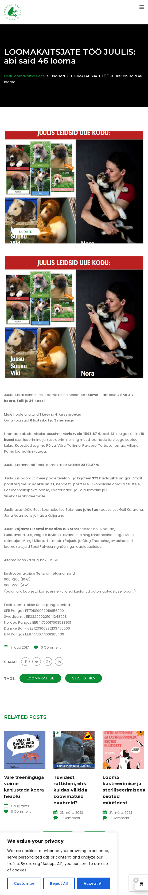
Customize (24, 883)
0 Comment (51, 647)
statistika (83, 678)
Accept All (94, 883)
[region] (59, 863)
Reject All (59, 883)
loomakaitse (40, 678)
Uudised (26, 232)
